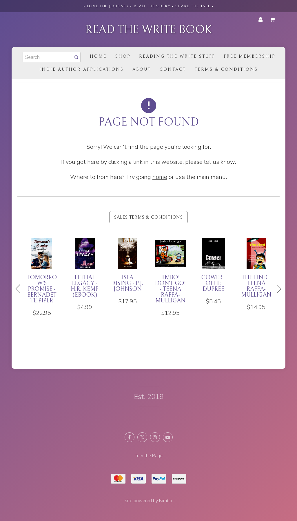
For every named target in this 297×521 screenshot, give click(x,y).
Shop (122, 56)
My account (260, 19)
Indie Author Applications (81, 69)
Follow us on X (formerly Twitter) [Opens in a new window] (142, 437)
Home (98, 56)
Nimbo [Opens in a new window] (165, 501)
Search (76, 57)
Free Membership (249, 56)
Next (276, 288)
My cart (273, 19)
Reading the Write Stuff (177, 56)
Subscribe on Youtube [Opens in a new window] (168, 437)
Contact (173, 69)
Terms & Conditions (226, 69)
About (141, 69)
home (159, 177)
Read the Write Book (148, 29)
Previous (20, 288)
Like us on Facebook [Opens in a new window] (129, 437)
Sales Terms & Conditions (148, 217)
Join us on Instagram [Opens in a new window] (155, 437)
